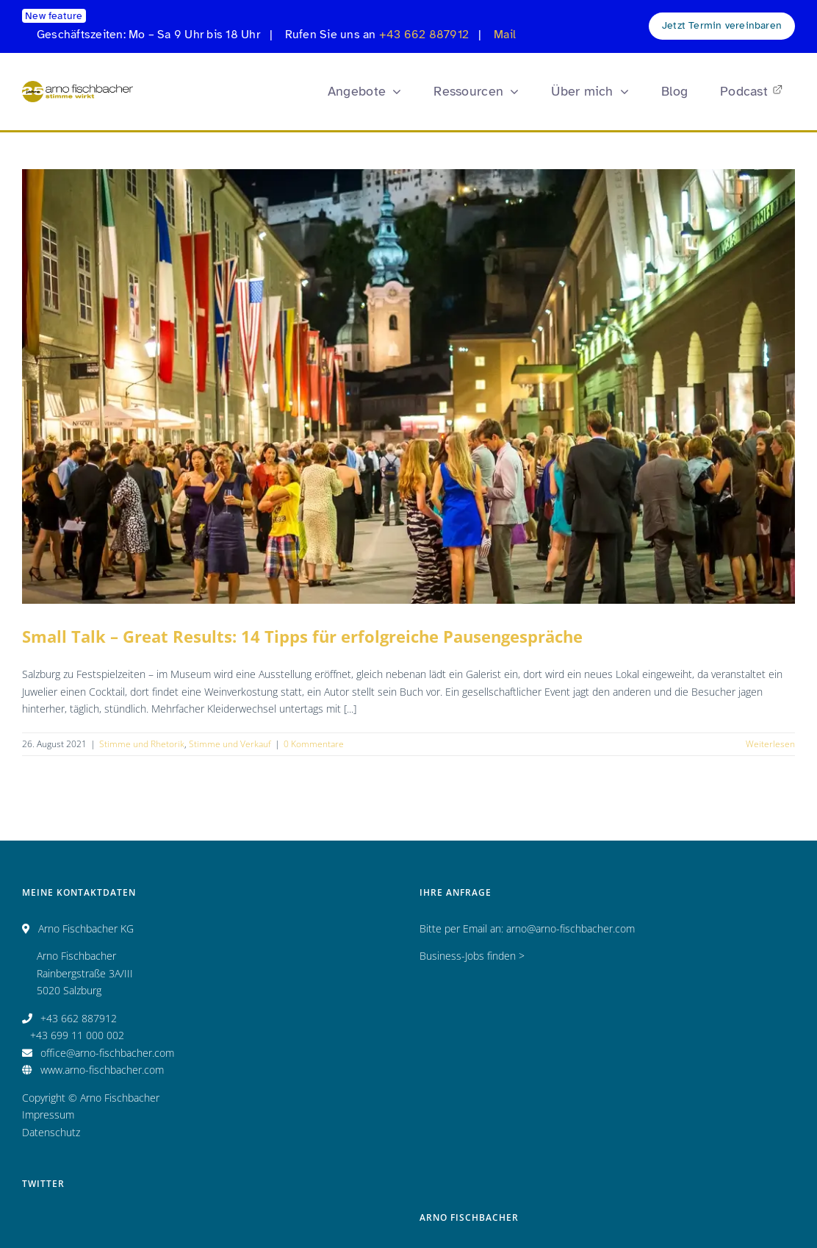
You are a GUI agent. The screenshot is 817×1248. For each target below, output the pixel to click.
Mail (505, 34)
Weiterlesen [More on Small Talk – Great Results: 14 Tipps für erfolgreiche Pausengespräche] (770, 744)
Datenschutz (51, 1132)
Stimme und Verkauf (230, 744)
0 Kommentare (314, 744)
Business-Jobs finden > (472, 956)
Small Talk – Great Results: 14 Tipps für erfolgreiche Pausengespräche (302, 636)
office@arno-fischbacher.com (107, 1053)
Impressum (48, 1115)
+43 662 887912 (424, 34)
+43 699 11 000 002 (77, 1035)
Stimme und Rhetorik (141, 744)
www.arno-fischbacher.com (102, 1070)
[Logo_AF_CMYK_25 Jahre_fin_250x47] (77, 86)
